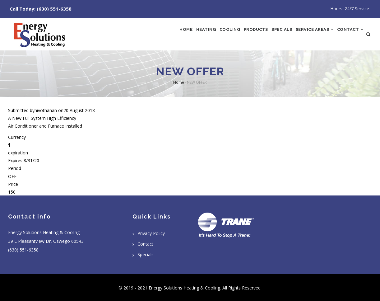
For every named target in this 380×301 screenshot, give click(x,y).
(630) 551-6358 (54, 9)
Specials (268, 34)
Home (152, 34)
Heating (176, 34)
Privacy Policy (151, 233)
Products (236, 34)
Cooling (205, 34)
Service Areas (306, 34)
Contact (347, 34)
